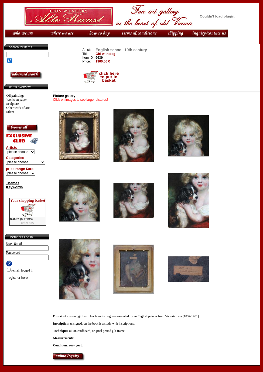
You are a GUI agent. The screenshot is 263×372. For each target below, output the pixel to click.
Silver (10, 112)
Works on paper (16, 100)
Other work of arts (18, 108)
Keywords (14, 187)
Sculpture (12, 104)
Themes (12, 183)
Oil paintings (15, 96)
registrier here (18, 278)
